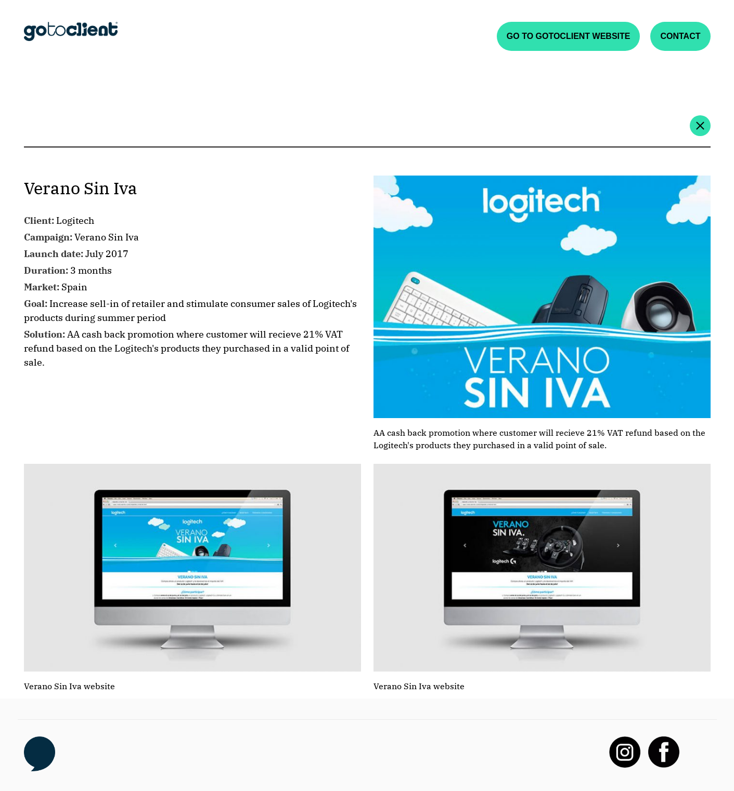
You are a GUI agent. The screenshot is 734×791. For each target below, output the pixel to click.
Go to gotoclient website (568, 36)
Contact (680, 36)
